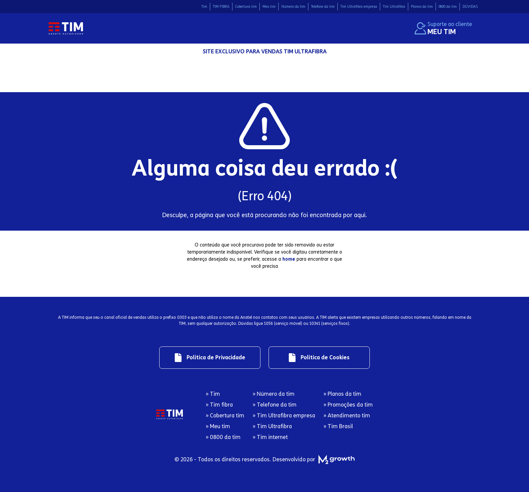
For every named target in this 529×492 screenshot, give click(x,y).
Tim (204, 6)
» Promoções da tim (348, 405)
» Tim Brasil (338, 426)
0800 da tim (448, 6)
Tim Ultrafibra (394, 6)
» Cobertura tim (225, 415)
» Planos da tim (342, 394)
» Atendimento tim (347, 415)
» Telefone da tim (275, 405)
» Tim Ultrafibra (272, 426)
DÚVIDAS (470, 6)
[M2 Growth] (335, 459)
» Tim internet (270, 437)
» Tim (213, 394)
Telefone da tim (323, 6)
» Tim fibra (219, 405)
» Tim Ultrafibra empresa (284, 415)
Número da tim (293, 6)
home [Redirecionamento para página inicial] (288, 259)
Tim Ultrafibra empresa (358, 6)
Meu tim (269, 6)
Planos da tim (422, 6)
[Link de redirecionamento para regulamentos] (209, 357)
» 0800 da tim (223, 437)
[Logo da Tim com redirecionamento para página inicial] (66, 28)
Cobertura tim (246, 6)
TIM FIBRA (221, 6)
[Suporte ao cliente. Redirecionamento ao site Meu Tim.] (443, 28)
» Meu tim (218, 426)
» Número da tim (274, 394)
